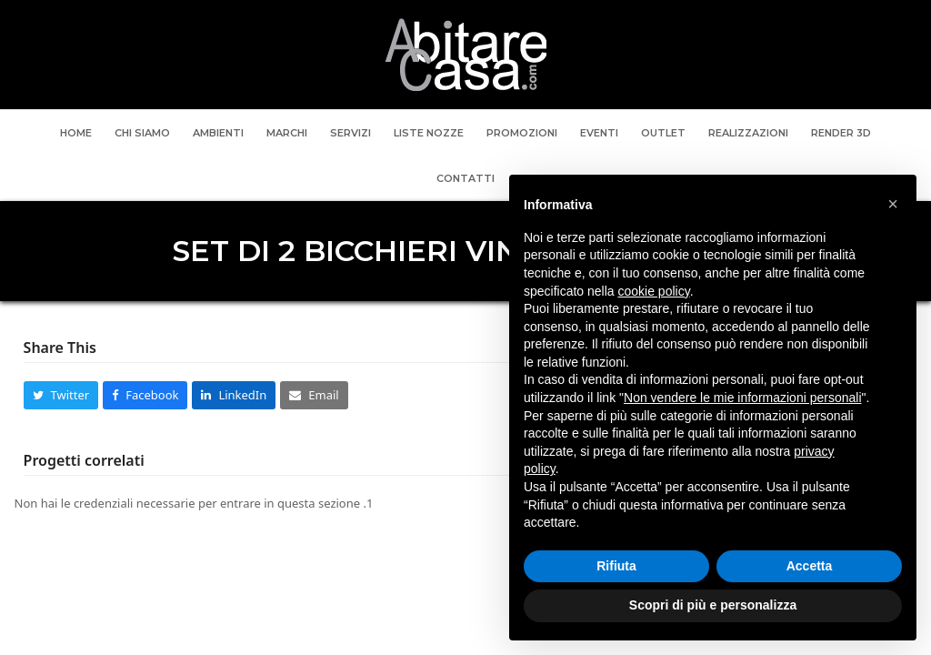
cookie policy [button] (654, 291)
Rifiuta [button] (616, 566)
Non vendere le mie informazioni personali (742, 397)
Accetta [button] (809, 566)
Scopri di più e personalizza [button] (712, 605)
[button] (61, 395)
